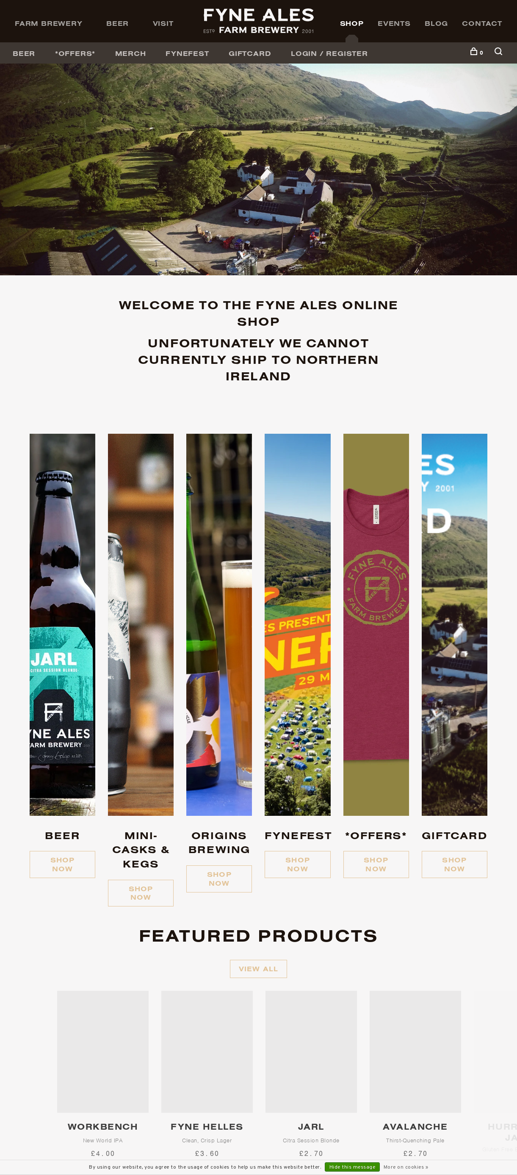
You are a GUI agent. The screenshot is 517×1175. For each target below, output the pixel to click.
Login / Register (329, 53)
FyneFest (187, 53)
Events (394, 23)
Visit (163, 23)
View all (259, 968)
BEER (24, 53)
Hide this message (352, 1167)
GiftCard (250, 53)
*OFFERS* (75, 53)
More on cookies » (406, 1167)
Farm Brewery (49, 23)
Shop (352, 23)
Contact (482, 23)
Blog (436, 23)
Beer (117, 23)
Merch (130, 53)
